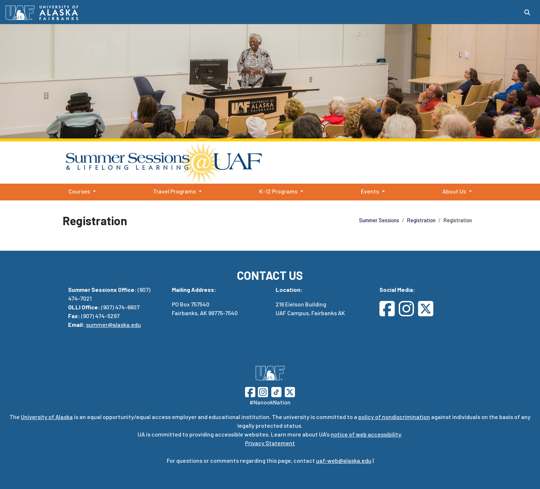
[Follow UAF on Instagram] (262, 391)
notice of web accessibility (366, 434)
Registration (421, 220)
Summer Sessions (412, 162)
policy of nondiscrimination (394, 416)
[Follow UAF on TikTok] (276, 391)
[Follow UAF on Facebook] (250, 391)
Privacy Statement (270, 442)
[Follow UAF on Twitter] (290, 391)
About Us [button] (454, 191)
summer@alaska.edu (113, 324)
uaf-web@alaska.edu (343, 460)
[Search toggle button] (527, 12)
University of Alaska (47, 416)
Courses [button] (79, 191)
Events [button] (370, 191)
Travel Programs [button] (174, 191)
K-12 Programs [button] (278, 191)
